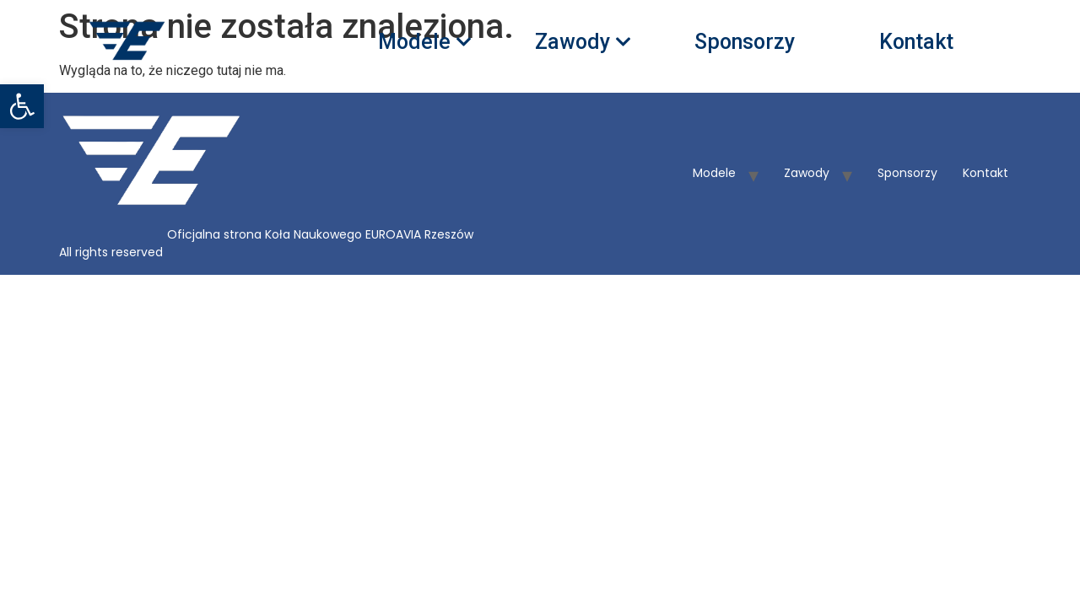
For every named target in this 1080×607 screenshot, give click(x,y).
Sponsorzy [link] (744, 42)
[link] (22, 106)
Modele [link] (419, 42)
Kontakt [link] (916, 42)
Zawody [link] (577, 42)
